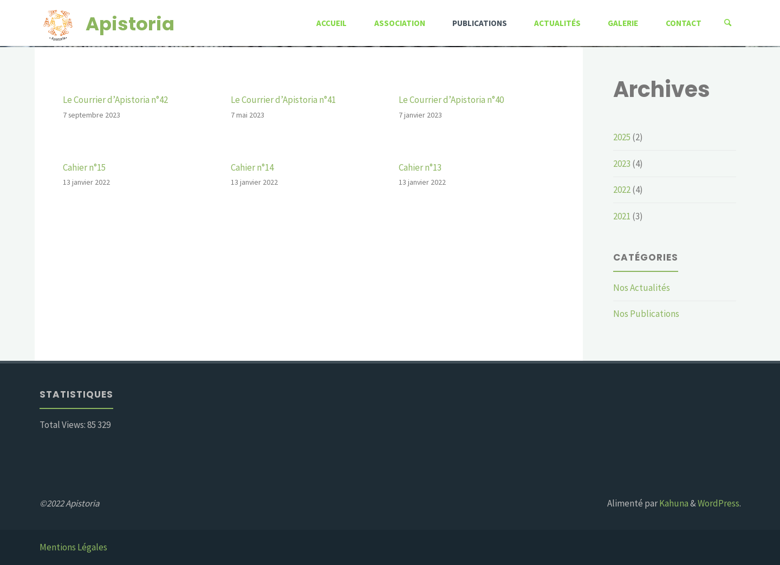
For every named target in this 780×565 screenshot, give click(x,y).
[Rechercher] (728, 23)
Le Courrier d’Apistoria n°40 (451, 100)
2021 (621, 216)
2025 (621, 137)
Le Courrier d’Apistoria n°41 (283, 100)
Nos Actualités (641, 288)
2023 (621, 164)
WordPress (718, 503)
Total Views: (63, 425)
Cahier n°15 (84, 167)
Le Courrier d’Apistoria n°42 (115, 100)
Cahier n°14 (252, 167)
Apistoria (130, 23)
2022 (621, 190)
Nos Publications (646, 314)
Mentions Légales (73, 547)
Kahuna (673, 503)
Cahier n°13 (420, 167)
